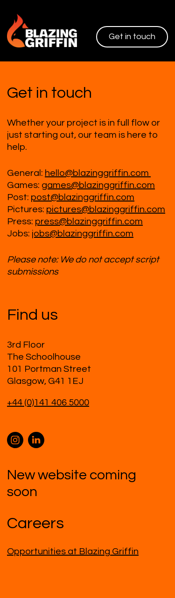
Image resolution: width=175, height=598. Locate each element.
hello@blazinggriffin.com (98, 173)
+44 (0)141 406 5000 (48, 402)
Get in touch (132, 36)
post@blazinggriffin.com (82, 197)
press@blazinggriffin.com (89, 221)
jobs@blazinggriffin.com (82, 233)
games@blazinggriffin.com (98, 185)
